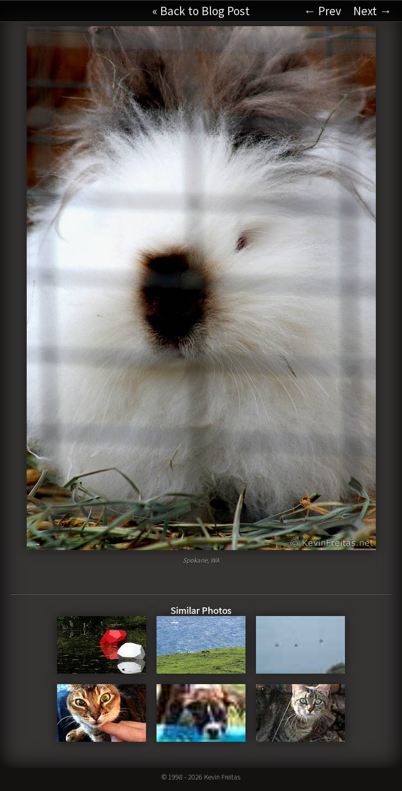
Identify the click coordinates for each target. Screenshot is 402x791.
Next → (372, 10)
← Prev (322, 10)
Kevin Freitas (222, 777)
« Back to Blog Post (201, 10)
